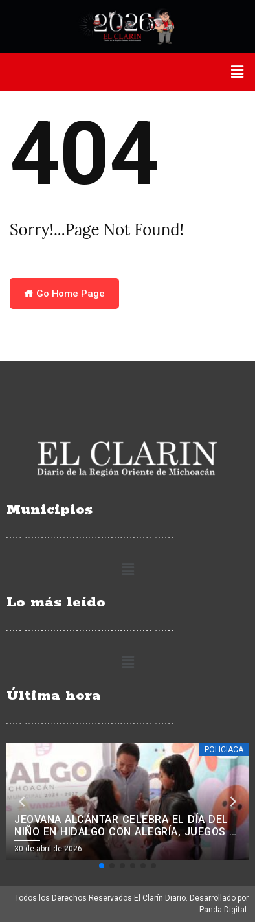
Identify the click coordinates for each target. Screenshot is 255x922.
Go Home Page (64, 293)
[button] (238, 72)
